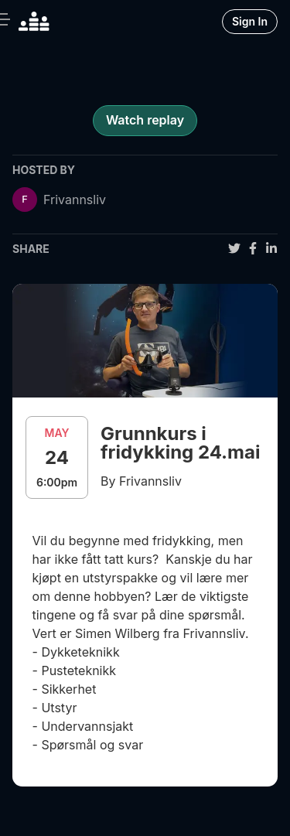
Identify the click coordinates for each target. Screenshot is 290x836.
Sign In (250, 21)
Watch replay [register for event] (145, 120)
